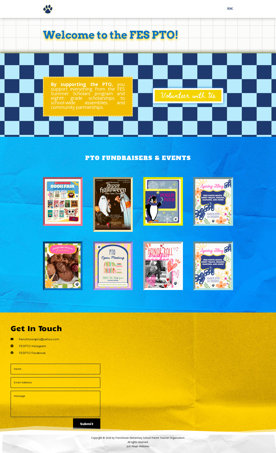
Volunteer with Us (188, 95)
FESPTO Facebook (32, 353)
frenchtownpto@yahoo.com (39, 339)
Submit (86, 424)
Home (230, 9)
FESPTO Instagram (32, 346)
